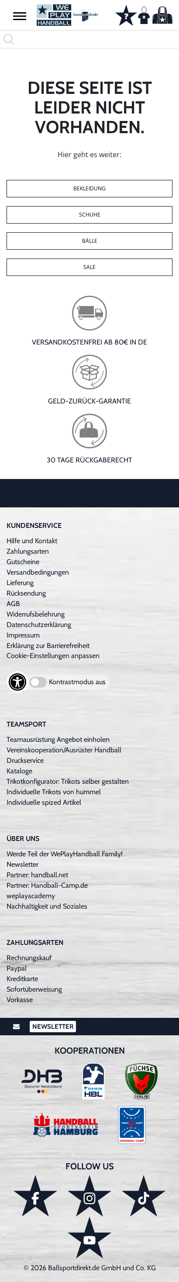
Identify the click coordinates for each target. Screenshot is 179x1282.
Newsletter (22, 864)
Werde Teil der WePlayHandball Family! (65, 854)
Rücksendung (26, 593)
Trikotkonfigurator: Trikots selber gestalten (68, 781)
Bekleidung (89, 188)
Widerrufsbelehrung (36, 614)
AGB (13, 604)
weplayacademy (31, 896)
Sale (89, 267)
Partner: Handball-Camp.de (47, 885)
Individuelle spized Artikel (44, 802)
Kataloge (19, 771)
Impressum (23, 635)
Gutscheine (23, 562)
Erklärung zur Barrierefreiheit (48, 645)
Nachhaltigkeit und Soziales (47, 906)
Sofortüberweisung (34, 989)
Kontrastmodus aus (77, 682)
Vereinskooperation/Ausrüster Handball (64, 750)
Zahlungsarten (28, 551)
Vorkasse (20, 1000)
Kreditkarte (22, 979)
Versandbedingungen (38, 572)
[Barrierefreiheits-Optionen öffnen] (17, 682)
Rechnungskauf (29, 958)
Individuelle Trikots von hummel (54, 792)
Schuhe (89, 214)
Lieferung (20, 583)
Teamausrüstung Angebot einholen (58, 739)
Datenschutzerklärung (39, 624)
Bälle (89, 241)
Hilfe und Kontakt (32, 541)
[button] (20, 16)
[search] (89, 39)
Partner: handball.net (37, 875)
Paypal (17, 968)
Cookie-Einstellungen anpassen (53, 655)
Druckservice (25, 760)
